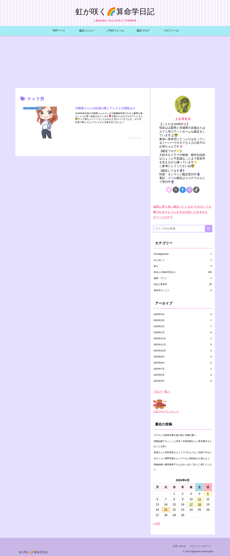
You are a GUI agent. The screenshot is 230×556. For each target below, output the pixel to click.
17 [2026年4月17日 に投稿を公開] (191, 504)
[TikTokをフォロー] (196, 190)
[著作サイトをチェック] (169, 190)
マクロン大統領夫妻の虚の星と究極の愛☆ (175, 435)
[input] (182, 228)
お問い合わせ (179, 546)
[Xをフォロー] (176, 190)
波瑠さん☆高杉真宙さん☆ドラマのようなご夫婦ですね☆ (183, 452)
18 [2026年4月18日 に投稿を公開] (199, 504)
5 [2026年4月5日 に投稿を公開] (208, 493)
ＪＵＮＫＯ (183, 118)
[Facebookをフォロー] (183, 190)
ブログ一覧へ (161, 391)
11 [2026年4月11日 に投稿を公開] (199, 499)
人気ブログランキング (166, 411)
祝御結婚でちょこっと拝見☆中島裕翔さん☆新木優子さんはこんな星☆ (183, 444)
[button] (208, 228)
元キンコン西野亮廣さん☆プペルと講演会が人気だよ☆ (182, 458)
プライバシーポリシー (200, 546)
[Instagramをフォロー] (189, 190)
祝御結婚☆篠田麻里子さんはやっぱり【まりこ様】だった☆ (183, 467)
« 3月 (156, 523)
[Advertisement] (115, 61)
